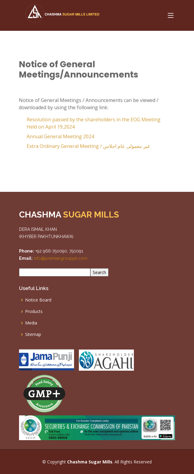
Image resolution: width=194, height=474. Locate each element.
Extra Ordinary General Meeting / (85, 147)
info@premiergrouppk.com (60, 258)
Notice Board (38, 300)
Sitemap (33, 334)
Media (31, 323)
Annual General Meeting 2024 (58, 138)
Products (34, 311)
